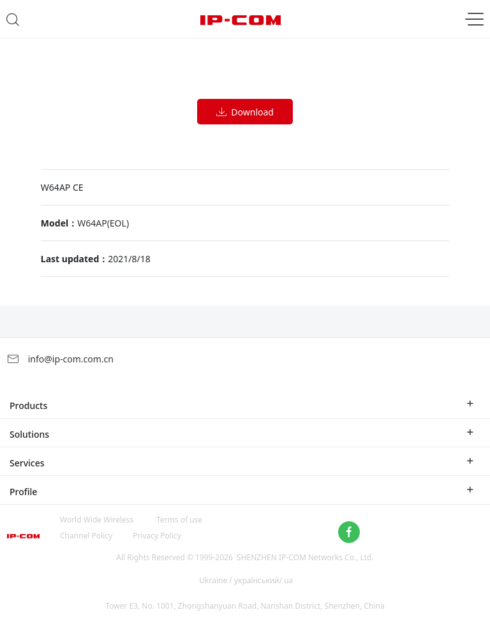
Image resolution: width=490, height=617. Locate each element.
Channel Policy (86, 535)
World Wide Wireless (96, 519)
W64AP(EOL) (103, 223)
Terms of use (179, 519)
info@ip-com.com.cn (60, 359)
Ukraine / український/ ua (246, 580)
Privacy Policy (157, 535)
